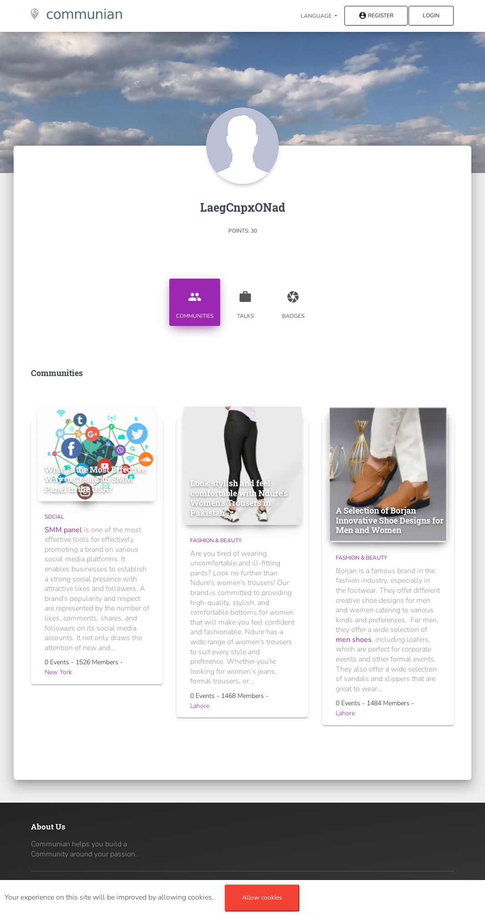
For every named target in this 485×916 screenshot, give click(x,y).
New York (58, 672)
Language (317, 16)
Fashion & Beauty (216, 540)
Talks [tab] (245, 301)
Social (54, 516)
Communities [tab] (194, 301)
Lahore (199, 706)
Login (431, 15)
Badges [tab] (293, 301)
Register (376, 16)
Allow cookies (262, 897)
